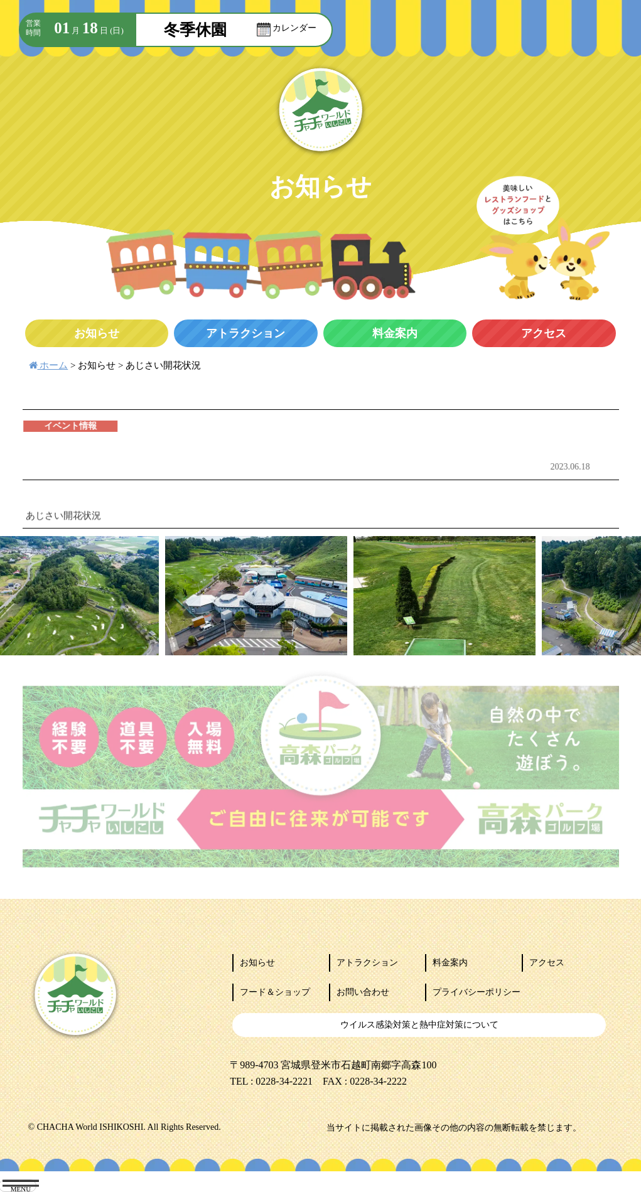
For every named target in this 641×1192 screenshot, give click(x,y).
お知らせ (97, 365)
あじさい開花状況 (163, 365)
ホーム (48, 365)
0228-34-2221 (284, 1081)
